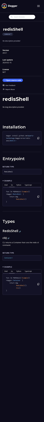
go (12, 185)
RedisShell (8, 172)
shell (6, 185)
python (18, 185)
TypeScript (28, 185)
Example (8, 181)
